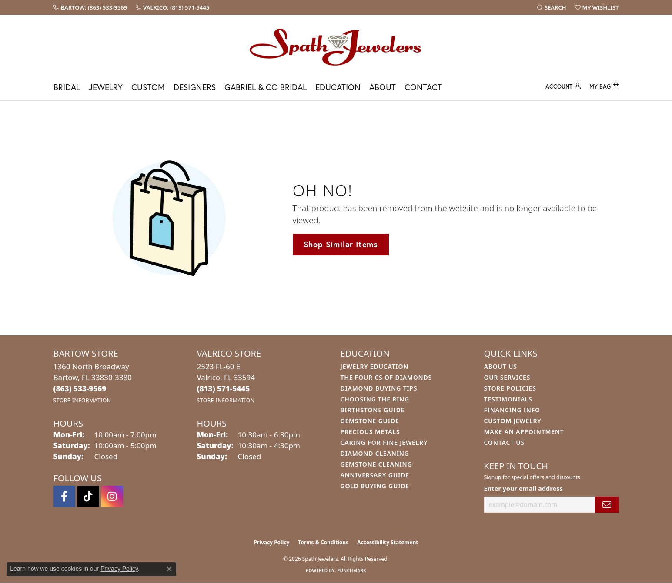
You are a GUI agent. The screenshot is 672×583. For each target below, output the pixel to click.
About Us (500, 366)
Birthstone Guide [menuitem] (373, 410)
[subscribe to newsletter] (607, 505)
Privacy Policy (272, 542)
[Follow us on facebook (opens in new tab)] (64, 496)
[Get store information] (82, 400)
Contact (423, 87)
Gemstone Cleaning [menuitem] (376, 464)
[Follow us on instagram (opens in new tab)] (112, 496)
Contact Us (504, 442)
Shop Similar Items (341, 244)
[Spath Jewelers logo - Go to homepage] (336, 47)
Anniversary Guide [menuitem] (375, 475)
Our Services (507, 377)
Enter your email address (523, 488)
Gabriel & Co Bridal (265, 87)
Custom (148, 87)
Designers (195, 87)
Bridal (66, 87)
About (382, 87)
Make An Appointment (524, 431)
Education (338, 87)
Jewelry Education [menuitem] (375, 366)
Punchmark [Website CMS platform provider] (351, 570)
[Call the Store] (80, 389)
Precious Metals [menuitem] (370, 431)
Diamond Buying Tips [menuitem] (379, 388)
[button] (551, 7)
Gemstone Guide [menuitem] (370, 421)
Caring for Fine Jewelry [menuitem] (384, 442)
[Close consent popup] (169, 569)
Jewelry (106, 87)
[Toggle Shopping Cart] (604, 85)
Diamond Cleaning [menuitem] (375, 453)
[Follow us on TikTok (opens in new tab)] (88, 496)
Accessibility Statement (387, 542)
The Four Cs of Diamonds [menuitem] (386, 377)
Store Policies (510, 388)
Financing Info (512, 410)
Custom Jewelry (513, 421)
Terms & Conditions (323, 542)
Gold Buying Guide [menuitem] (375, 486)
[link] (90, 7)
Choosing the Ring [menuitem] (375, 399)
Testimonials (508, 399)
